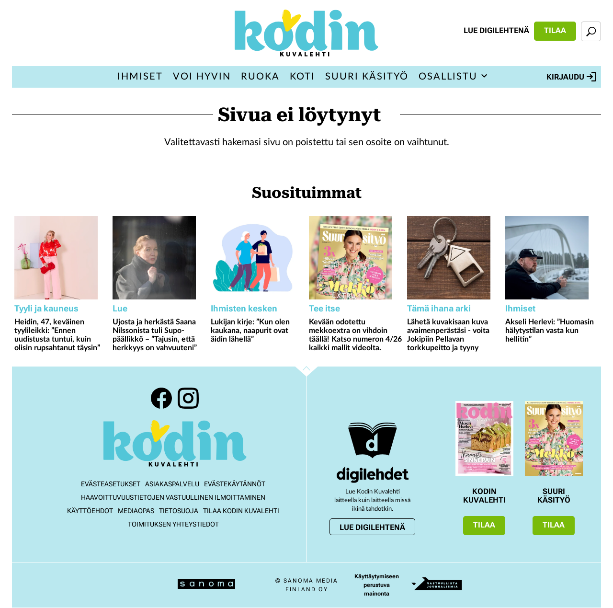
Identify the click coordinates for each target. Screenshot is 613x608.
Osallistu (448, 76)
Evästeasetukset (110, 484)
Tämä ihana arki (439, 308)
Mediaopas (136, 511)
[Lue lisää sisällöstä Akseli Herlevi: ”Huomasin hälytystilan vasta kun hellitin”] (552, 257)
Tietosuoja (178, 511)
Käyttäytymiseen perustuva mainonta (376, 585)
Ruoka (260, 76)
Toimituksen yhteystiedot (173, 524)
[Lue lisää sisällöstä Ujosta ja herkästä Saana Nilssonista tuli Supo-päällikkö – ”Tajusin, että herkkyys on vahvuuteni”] (159, 257)
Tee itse (324, 308)
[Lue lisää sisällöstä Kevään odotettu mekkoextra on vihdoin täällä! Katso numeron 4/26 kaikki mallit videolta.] (355, 257)
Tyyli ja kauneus (46, 308)
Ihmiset (140, 76)
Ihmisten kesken (244, 308)
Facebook (161, 398)
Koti (302, 76)
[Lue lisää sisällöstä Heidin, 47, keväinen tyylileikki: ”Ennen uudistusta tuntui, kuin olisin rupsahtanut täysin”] (61, 257)
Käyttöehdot (90, 511)
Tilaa (555, 30)
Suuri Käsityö (367, 76)
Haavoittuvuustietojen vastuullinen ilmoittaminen (173, 497)
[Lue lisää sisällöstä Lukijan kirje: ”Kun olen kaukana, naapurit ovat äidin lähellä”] (257, 257)
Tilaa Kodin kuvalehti (241, 511)
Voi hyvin (202, 76)
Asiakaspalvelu (172, 484)
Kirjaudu (571, 76)
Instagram (188, 398)
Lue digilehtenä (496, 30)
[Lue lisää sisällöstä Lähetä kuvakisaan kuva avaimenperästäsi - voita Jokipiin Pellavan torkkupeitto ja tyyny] (453, 257)
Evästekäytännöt (234, 484)
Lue (120, 308)
